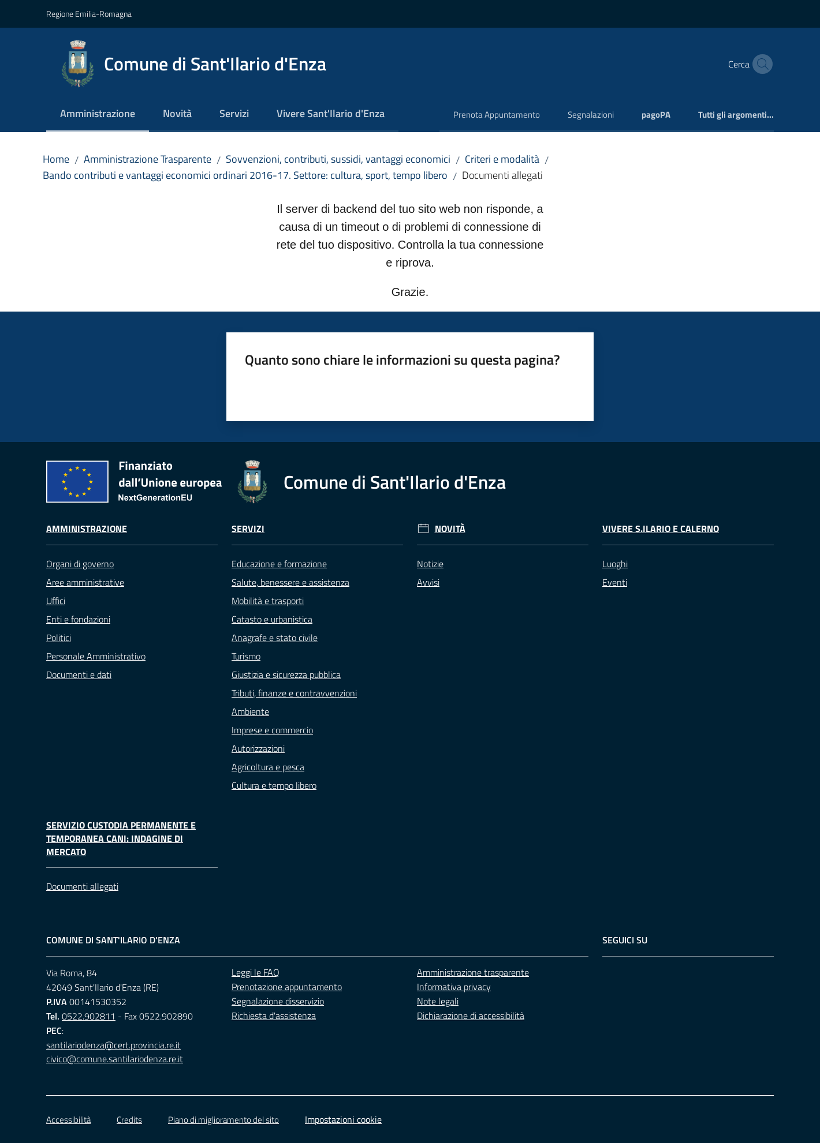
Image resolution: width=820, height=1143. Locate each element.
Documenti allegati (82, 886)
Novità (450, 528)
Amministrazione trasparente (473, 972)
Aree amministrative (85, 582)
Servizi (248, 528)
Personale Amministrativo (96, 656)
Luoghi (615, 564)
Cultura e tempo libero (274, 785)
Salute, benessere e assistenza (290, 582)
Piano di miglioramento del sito (223, 1119)
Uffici (55, 601)
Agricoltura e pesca (268, 767)
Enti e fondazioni (78, 619)
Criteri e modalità (502, 159)
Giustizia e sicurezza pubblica (286, 674)
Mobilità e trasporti (268, 601)
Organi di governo (80, 564)
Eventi (614, 582)
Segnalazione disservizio (278, 1001)
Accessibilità (68, 1119)
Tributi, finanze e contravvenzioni (294, 693)
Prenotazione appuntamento (287, 987)
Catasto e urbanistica (272, 619)
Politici (58, 637)
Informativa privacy (454, 987)
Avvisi (428, 582)
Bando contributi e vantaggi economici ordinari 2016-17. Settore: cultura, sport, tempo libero (245, 175)
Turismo (246, 656)
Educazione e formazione (279, 564)
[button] (760, 64)
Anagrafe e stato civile (275, 637)
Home (56, 159)
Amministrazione (86, 528)
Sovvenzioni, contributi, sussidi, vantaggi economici (338, 159)
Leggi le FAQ (255, 972)
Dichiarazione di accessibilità (470, 1015)
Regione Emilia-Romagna (89, 14)
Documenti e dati (78, 674)
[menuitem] (97, 114)
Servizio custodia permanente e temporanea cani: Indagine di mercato (121, 839)
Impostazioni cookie (343, 1119)
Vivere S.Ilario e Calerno (660, 528)
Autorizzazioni (258, 748)
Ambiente (250, 711)
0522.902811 (88, 1016)
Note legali (438, 1001)
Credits (129, 1119)
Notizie (430, 564)
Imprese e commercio (272, 730)
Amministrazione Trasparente (147, 159)
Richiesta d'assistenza (274, 1015)
